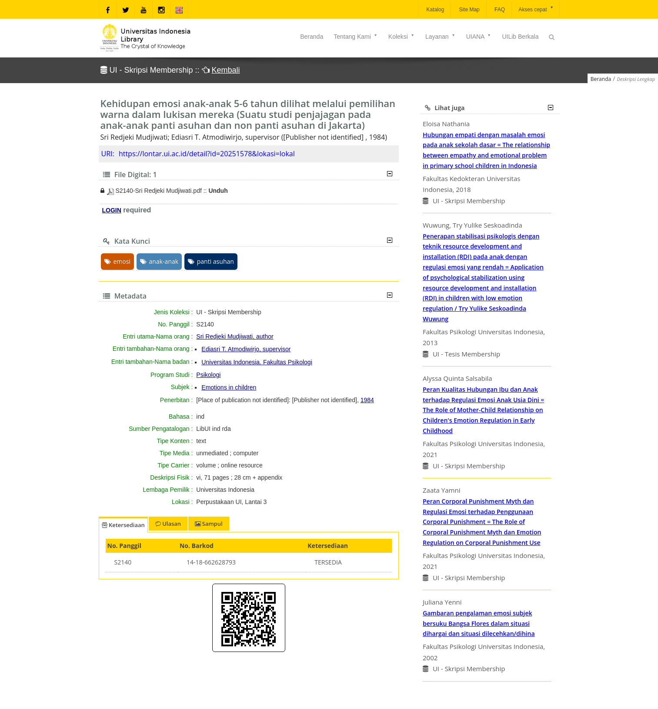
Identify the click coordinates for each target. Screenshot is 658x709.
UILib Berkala (520, 36)
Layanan (440, 36)
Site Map (469, 10)
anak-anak (159, 261)
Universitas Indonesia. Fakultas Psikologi (256, 362)
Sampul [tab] (208, 524)
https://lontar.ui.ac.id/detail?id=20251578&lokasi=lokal (207, 153)
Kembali (226, 70)
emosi (117, 261)
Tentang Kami (356, 36)
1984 (367, 400)
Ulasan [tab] (168, 524)
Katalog (434, 10)
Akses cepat (536, 9)
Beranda (311, 36)
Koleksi (401, 36)
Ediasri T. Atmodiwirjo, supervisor (246, 349)
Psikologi (208, 374)
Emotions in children (228, 387)
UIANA (479, 36)
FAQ (499, 10)
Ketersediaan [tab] (123, 525)
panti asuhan (211, 261)
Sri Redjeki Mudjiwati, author (234, 336)
